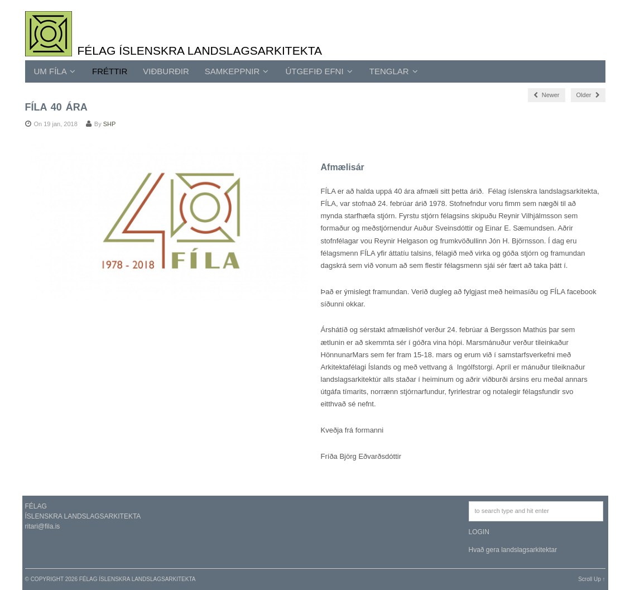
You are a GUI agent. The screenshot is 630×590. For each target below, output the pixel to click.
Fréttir (109, 71)
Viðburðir (166, 71)
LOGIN (479, 532)
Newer (546, 95)
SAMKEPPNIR (237, 71)
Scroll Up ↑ (591, 579)
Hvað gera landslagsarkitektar (513, 550)
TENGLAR (393, 71)
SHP (109, 124)
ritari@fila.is (42, 526)
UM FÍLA (55, 71)
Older (588, 95)
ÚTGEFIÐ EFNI (318, 71)
